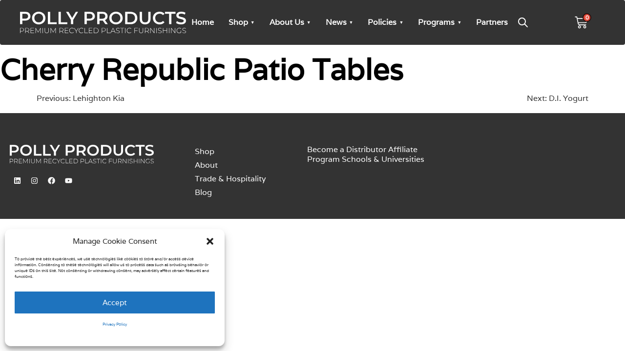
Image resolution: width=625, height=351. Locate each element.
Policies (382, 22)
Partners (492, 22)
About (206, 165)
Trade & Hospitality (230, 179)
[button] (210, 241)
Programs (436, 22)
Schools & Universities (383, 159)
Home (202, 22)
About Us (287, 22)
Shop (238, 22)
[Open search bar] (523, 22)
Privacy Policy (115, 324)
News (336, 22)
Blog (203, 192)
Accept (115, 302)
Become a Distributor (346, 149)
